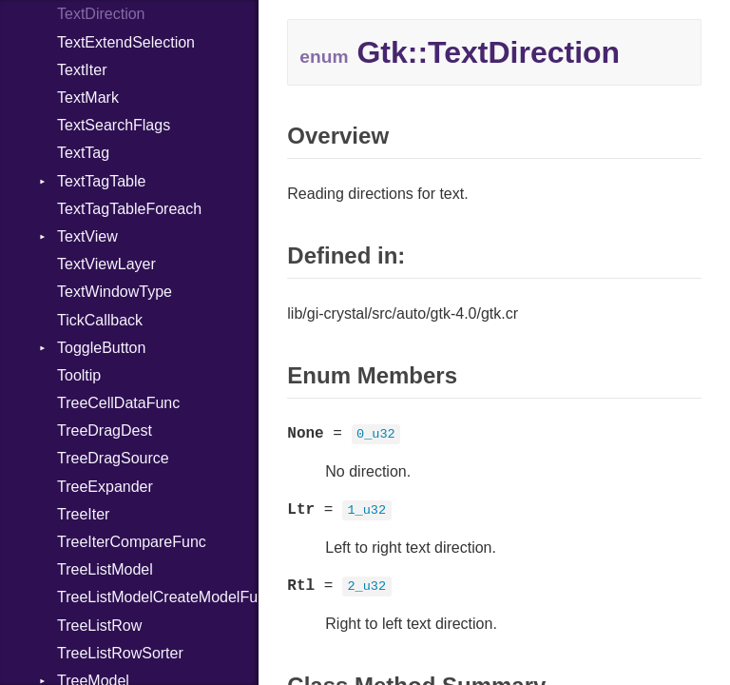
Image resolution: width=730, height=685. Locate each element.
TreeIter (83, 514)
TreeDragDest (104, 430)
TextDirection (100, 14)
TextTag (83, 153)
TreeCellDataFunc (118, 403)
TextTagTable (101, 181)
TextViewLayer (106, 264)
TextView (87, 236)
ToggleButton (101, 348)
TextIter (81, 70)
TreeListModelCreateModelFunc (158, 597)
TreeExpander (105, 487)
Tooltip (79, 375)
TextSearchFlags (113, 125)
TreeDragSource (113, 458)
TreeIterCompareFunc (131, 542)
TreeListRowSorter (120, 653)
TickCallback (100, 320)
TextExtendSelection (126, 42)
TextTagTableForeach (129, 209)
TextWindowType (114, 292)
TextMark (88, 97)
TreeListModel (105, 569)
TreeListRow (99, 625)
